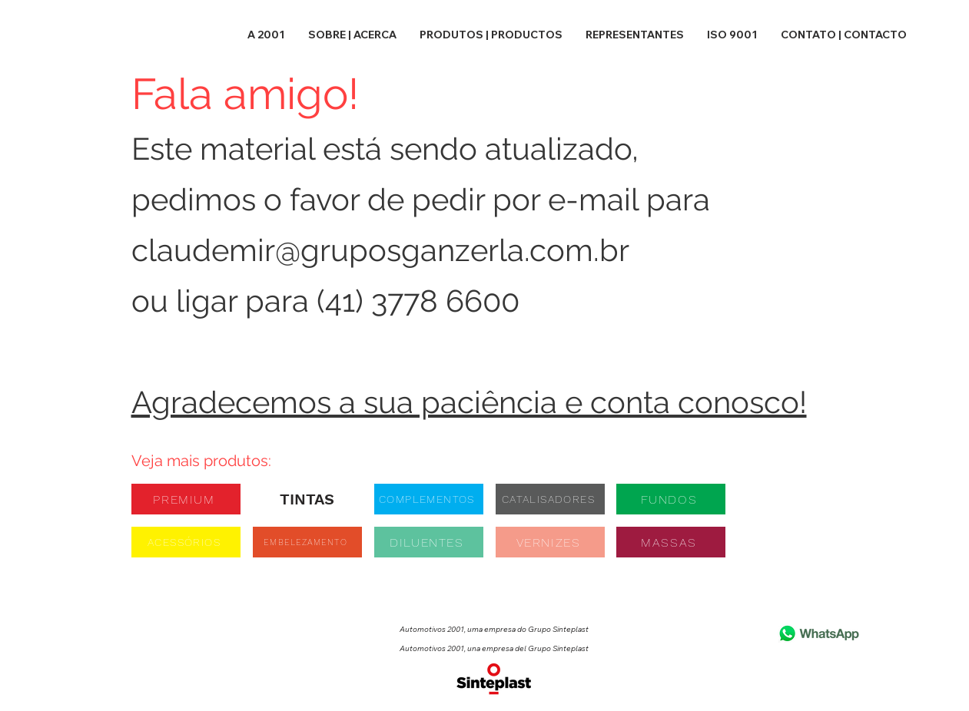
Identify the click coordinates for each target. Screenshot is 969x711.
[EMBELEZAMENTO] (307, 542)
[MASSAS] (670, 542)
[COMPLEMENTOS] (428, 499)
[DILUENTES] (428, 542)
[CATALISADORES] (550, 499)
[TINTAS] (307, 499)
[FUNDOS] (670, 499)
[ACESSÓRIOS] (186, 542)
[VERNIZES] (550, 542)
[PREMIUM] (186, 499)
